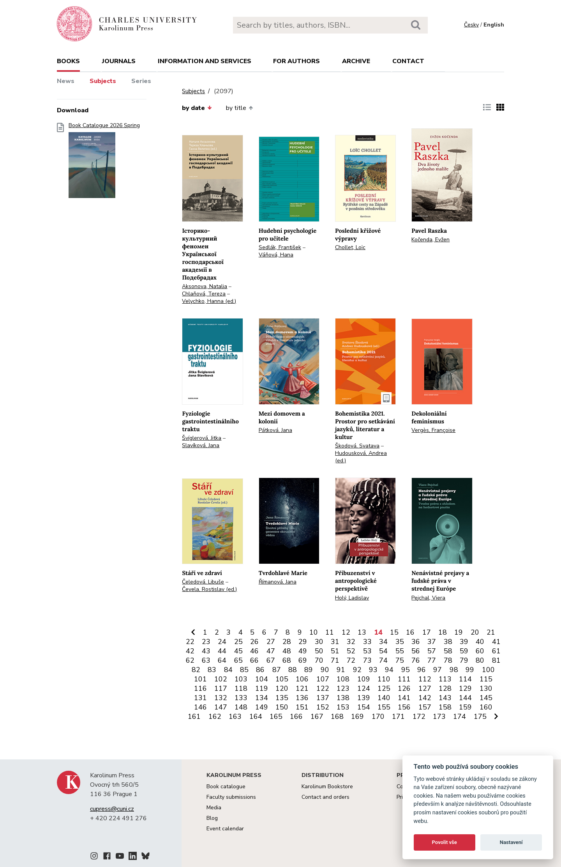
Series (141, 81)
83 (212, 669)
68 (286, 660)
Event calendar (225, 828)
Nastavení (511, 842)
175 (480, 716)
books (68, 61)
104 (261, 679)
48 (286, 651)
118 (241, 688)
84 (228, 669)
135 (281, 697)
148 (241, 707)
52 (351, 651)
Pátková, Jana (275, 430)
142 (424, 697)
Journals (119, 61)
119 (261, 688)
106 (302, 679)
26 (254, 641)
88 (292, 669)
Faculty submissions (231, 797)
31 (335, 641)
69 (302, 660)
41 (496, 641)
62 (190, 660)
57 (431, 651)
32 (351, 641)
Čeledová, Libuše (203, 582)
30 (319, 641)
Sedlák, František (280, 247)
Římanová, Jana (277, 582)
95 (405, 669)
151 (302, 707)
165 (276, 716)
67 (270, 660)
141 (404, 697)
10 (313, 632)
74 (383, 660)
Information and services (204, 61)
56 (415, 651)
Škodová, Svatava (357, 445)
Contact (408, 61)
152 (322, 707)
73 (367, 660)
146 (200, 707)
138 (343, 697)
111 (404, 679)
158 (445, 707)
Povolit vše (444, 842)
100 (488, 669)
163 (235, 716)
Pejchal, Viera (428, 598)
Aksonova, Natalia (204, 286)
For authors (296, 61)
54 (383, 651)
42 (190, 651)
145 (486, 697)
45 (238, 651)
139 (363, 697)
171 (398, 716)
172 (419, 716)
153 (343, 707)
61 (496, 651)
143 (445, 697)
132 (220, 697)
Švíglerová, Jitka (201, 438)
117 (220, 688)
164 (255, 716)
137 (322, 697)
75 (399, 660)
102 (220, 679)
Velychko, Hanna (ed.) (209, 301)
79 (464, 660)
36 (415, 641)
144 (465, 697)
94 (389, 669)
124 (363, 688)
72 (351, 660)
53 (367, 651)
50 (319, 651)
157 (424, 707)
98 (454, 669)
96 (421, 669)
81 (496, 660)
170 (378, 716)
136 (302, 697)
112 (424, 679)
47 (270, 651)
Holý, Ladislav (352, 598)
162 (214, 716)
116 (200, 688)
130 (486, 688)
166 (296, 716)
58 (448, 651)
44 (222, 651)
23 (206, 641)
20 (475, 632)
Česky (471, 24)
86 (260, 669)
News (65, 81)
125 (384, 688)
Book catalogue (225, 786)
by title (239, 108)
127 (424, 688)
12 (346, 632)
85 (244, 669)
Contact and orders (325, 797)
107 (322, 679)
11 (329, 632)
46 (254, 651)
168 (337, 716)
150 (281, 707)
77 (431, 660)
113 (445, 679)
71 (335, 660)
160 (486, 707)
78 (448, 660)
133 (241, 697)
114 (465, 679)
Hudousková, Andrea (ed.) (361, 456)
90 (325, 669)
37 (431, 641)
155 (384, 707)
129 (465, 688)
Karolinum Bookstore (327, 786)
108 (343, 679)
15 (394, 632)
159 (465, 707)
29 (302, 641)
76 (415, 660)
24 (222, 641)
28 (286, 641)
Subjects (103, 81)
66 (254, 660)
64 (222, 660)
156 (404, 707)
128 (445, 688)
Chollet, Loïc (350, 247)
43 (206, 651)
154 (363, 707)
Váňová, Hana (276, 254)
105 (281, 679)
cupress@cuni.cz (112, 809)
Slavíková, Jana (200, 445)
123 (343, 688)
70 (319, 660)
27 (270, 641)
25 (238, 641)
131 (200, 697)
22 (190, 641)
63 (206, 660)
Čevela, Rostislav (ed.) (209, 589)
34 (383, 641)
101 (200, 679)
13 (362, 632)
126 (404, 688)
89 (308, 669)
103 (241, 679)
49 (302, 651)
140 (384, 697)
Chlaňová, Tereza (204, 293)
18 (442, 632)
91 (341, 669)
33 (367, 641)
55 (399, 651)
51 (335, 651)
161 (194, 716)
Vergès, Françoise (433, 430)
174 (459, 716)
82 (196, 669)
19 (458, 632)
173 (439, 716)
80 (480, 660)
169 (357, 716)
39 (464, 641)
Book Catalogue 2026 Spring (104, 162)
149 (261, 707)
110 (384, 679)
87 (276, 669)
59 (464, 651)
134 (261, 697)
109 (363, 679)
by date (197, 108)
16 (410, 632)
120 (281, 688)
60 (480, 651)
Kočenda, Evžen (430, 239)
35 (399, 641)
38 (448, 641)
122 (322, 688)
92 (357, 669)
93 (373, 669)
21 (491, 632)
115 (486, 679)
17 (426, 632)
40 (480, 641)
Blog (212, 818)
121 (302, 688)
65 (238, 660)
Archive (356, 61)
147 (220, 707)
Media (213, 807)
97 (437, 669)
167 (316, 716)
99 (470, 669)
